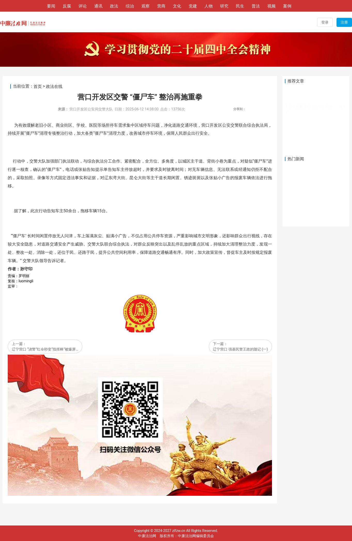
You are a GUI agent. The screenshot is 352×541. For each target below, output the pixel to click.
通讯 (98, 6)
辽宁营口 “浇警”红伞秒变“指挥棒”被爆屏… (45, 349)
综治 (130, 6)
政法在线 (54, 86)
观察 (145, 6)
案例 (287, 6)
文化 (177, 6)
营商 (161, 6)
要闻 (51, 6)
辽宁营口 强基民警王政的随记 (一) (240, 349)
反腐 (67, 6)
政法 (114, 6)
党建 (193, 6)
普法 (256, 6)
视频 (271, 6)
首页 (38, 86)
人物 (208, 6)
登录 (325, 22)
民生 (240, 6)
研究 (224, 6)
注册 (344, 22)
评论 (82, 6)
